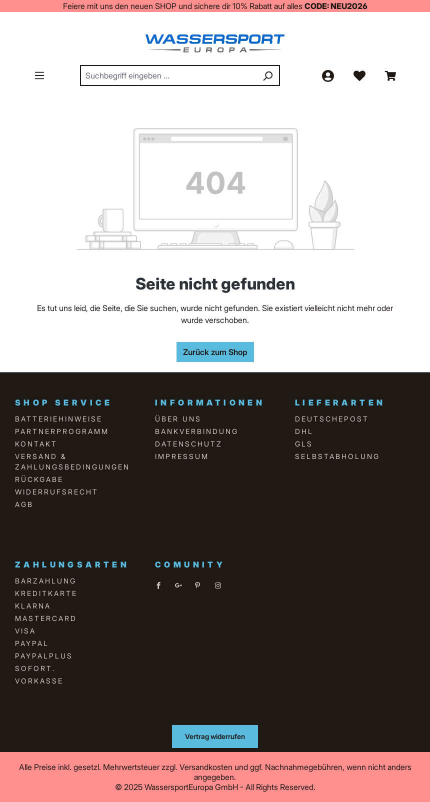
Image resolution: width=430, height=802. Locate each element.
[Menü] (40, 75)
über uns (178, 418)
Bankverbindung (196, 431)
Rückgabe (39, 479)
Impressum (182, 456)
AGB (24, 504)
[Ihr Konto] (328, 75)
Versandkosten (206, 767)
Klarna (33, 606)
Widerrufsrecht (56, 492)
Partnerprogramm (62, 431)
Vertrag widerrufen (215, 736)
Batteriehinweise (58, 418)
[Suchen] (267, 75)
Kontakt (36, 444)
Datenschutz (188, 444)
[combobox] (168, 75)
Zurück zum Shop (215, 352)
